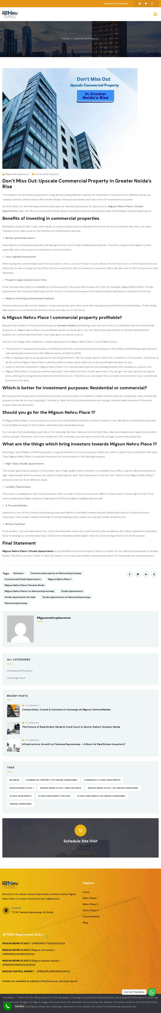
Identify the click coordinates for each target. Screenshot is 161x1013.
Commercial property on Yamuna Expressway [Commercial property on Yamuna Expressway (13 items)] (51, 780)
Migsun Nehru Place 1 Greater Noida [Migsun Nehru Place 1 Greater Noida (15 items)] (60, 788)
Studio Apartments (72, 591)
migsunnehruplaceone (15, 174)
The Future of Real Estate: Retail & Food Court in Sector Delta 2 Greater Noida (71, 727)
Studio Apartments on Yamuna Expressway (66, 597)
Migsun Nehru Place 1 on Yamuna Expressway (29, 591)
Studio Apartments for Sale (20, 597)
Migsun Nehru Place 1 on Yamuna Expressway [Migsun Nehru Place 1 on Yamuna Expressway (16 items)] (113, 788)
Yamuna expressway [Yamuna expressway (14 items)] (21, 804)
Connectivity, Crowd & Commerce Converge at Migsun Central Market (66, 709)
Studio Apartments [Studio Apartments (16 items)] (21, 796)
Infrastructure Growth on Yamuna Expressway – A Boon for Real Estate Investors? (73, 744)
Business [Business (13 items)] (14, 780)
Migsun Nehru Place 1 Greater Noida (24, 585)
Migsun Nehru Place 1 (59, 579)
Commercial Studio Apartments (23, 579)
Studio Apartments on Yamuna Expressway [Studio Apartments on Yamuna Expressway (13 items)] (101, 796)
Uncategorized (16, 678)
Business (19, 573)
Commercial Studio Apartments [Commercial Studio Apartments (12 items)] (102, 780)
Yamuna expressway (16, 603)
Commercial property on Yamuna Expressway (56, 573)
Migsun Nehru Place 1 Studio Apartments (28, 551)
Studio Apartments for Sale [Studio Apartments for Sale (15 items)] (54, 796)
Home (65, 38)
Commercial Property (86, 38)
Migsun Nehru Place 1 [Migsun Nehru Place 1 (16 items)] (22, 788)
